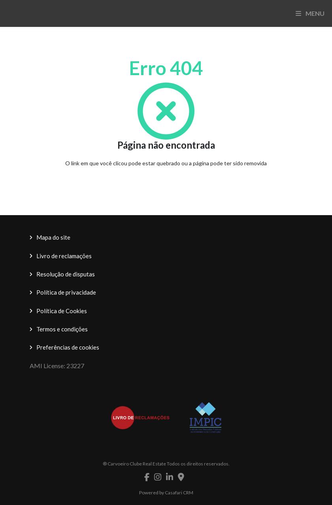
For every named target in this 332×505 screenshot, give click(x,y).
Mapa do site (53, 237)
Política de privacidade (66, 292)
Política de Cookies (61, 310)
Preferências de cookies (67, 347)
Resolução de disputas (65, 274)
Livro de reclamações (64, 255)
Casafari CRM (179, 493)
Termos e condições (62, 329)
